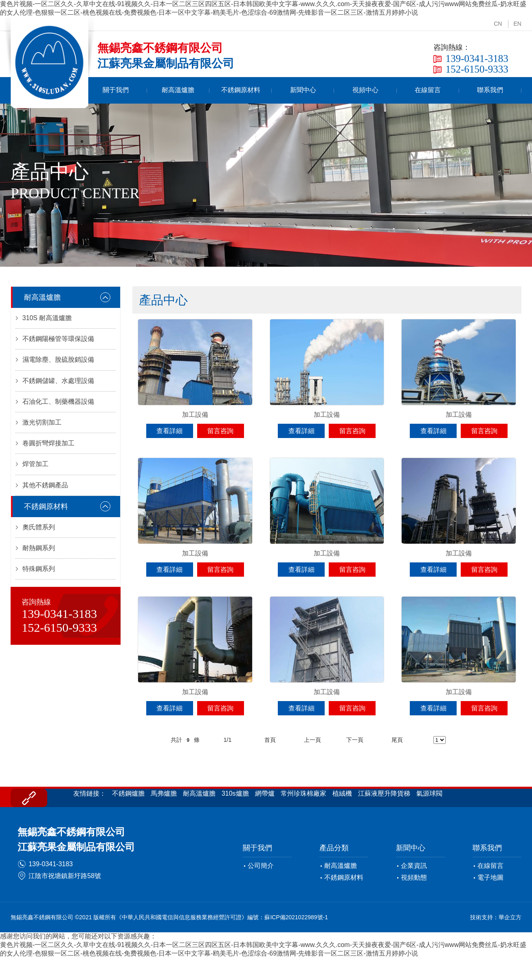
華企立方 (510, 917)
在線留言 (440, 90)
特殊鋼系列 (38, 572)
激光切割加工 (42, 424)
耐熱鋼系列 (38, 551)
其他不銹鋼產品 (45, 488)
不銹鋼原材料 (276, 90)
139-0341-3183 (51, 864)
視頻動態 (414, 877)
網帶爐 (265, 793)
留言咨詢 (220, 430)
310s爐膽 (235, 793)
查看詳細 (169, 430)
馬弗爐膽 (164, 793)
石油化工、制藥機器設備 (58, 403)
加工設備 (195, 414)
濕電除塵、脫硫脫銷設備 (58, 360)
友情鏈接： (89, 793)
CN (498, 23)
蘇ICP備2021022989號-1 (296, 917)
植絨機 (342, 793)
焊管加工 (35, 466)
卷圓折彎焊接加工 (48, 445)
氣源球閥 (429, 793)
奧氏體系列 (38, 530)
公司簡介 (261, 865)
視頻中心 (385, 90)
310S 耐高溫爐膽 (47, 318)
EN (517, 23)
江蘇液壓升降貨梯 (384, 793)
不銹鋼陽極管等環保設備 (58, 339)
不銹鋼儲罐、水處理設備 (58, 381)
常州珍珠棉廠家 (303, 793)
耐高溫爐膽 (222, 90)
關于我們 (168, 90)
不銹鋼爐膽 (128, 793)
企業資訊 (414, 865)
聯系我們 (494, 90)
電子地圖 (490, 877)
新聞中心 (331, 90)
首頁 (113, 90)
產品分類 (334, 848)
